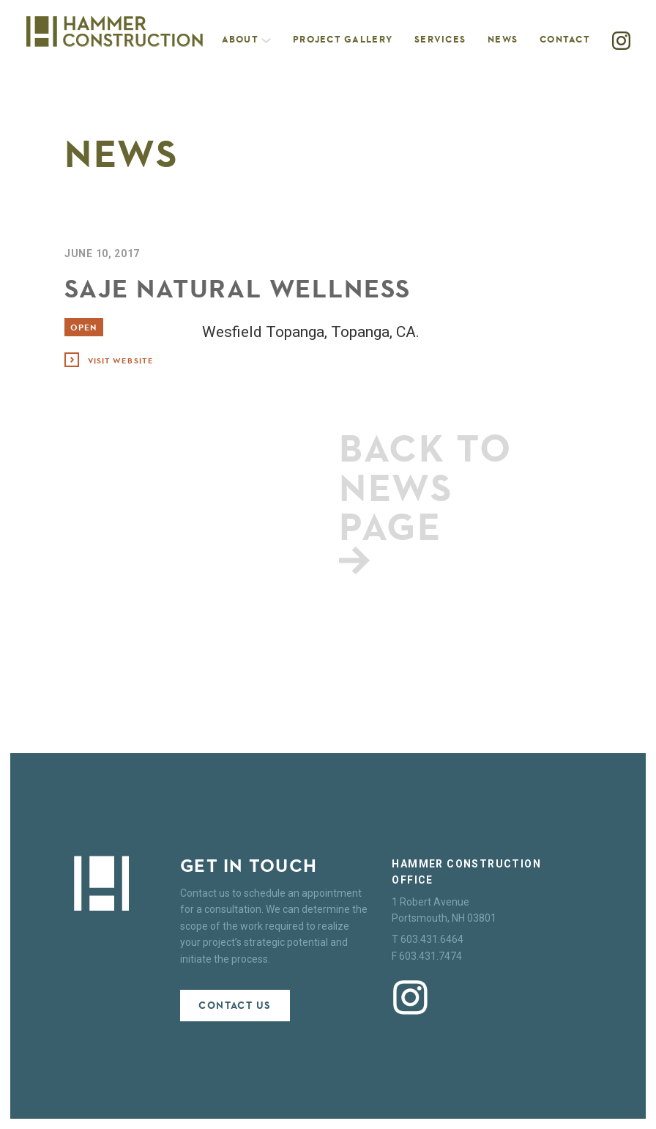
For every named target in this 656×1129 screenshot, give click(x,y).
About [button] (247, 38)
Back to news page (425, 498)
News (503, 38)
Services (440, 38)
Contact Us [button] (234, 1006)
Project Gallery (342, 38)
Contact (565, 38)
